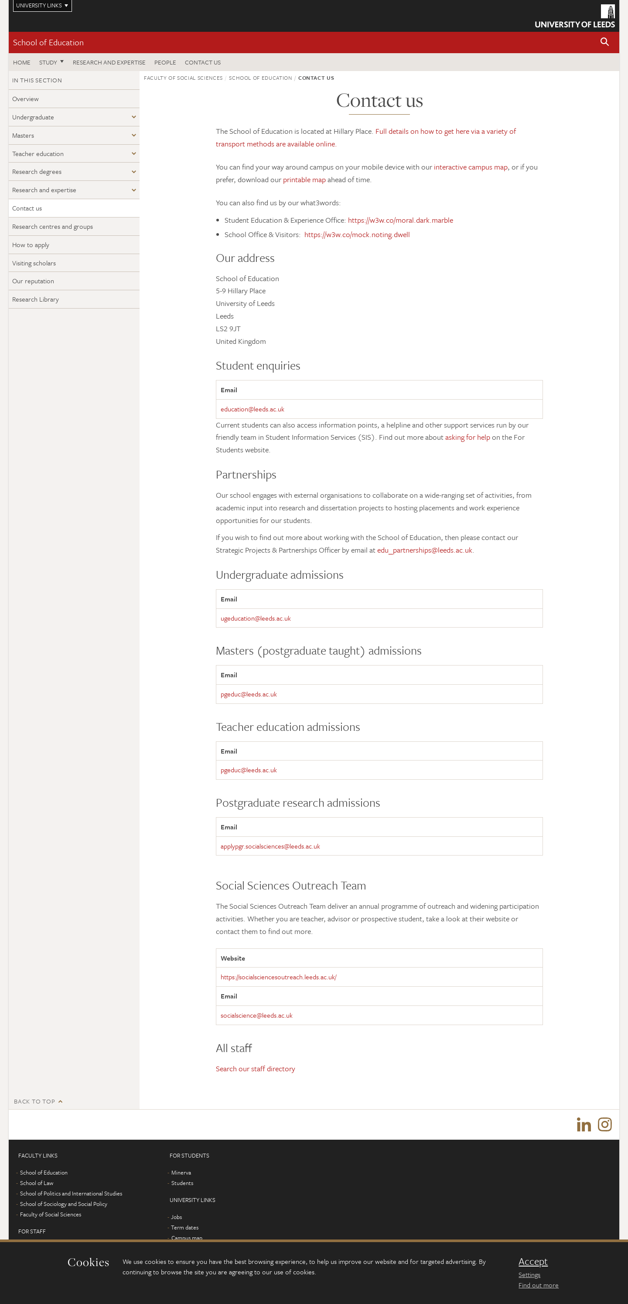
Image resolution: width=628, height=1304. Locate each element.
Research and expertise (109, 62)
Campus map (186, 1238)
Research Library (35, 299)
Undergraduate (33, 117)
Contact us (203, 62)
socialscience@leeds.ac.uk (257, 1015)
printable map (304, 179)
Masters (23, 135)
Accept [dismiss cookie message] (533, 1261)
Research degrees (36, 171)
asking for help (467, 436)
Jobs (176, 1217)
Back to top (34, 1101)
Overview (25, 98)
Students (182, 1183)
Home (22, 62)
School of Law (36, 1183)
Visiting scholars (34, 263)
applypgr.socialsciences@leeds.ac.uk (270, 846)
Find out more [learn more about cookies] (539, 1285)
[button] (605, 42)
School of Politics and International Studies (71, 1193)
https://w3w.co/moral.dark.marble (400, 219)
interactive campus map (471, 166)
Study (48, 62)
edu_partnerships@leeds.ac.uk (424, 549)
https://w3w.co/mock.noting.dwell (357, 234)
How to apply (30, 244)
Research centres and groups (52, 226)
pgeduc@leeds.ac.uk (249, 694)
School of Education (48, 42)
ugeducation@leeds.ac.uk (256, 618)
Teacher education (38, 153)
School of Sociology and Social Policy (63, 1204)
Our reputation (33, 280)
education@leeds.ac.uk (252, 409)
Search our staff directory (255, 1068)
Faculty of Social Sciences (183, 78)
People (165, 62)
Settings (529, 1274)
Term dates (184, 1227)
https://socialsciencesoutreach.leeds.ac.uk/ (278, 976)
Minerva (181, 1172)
